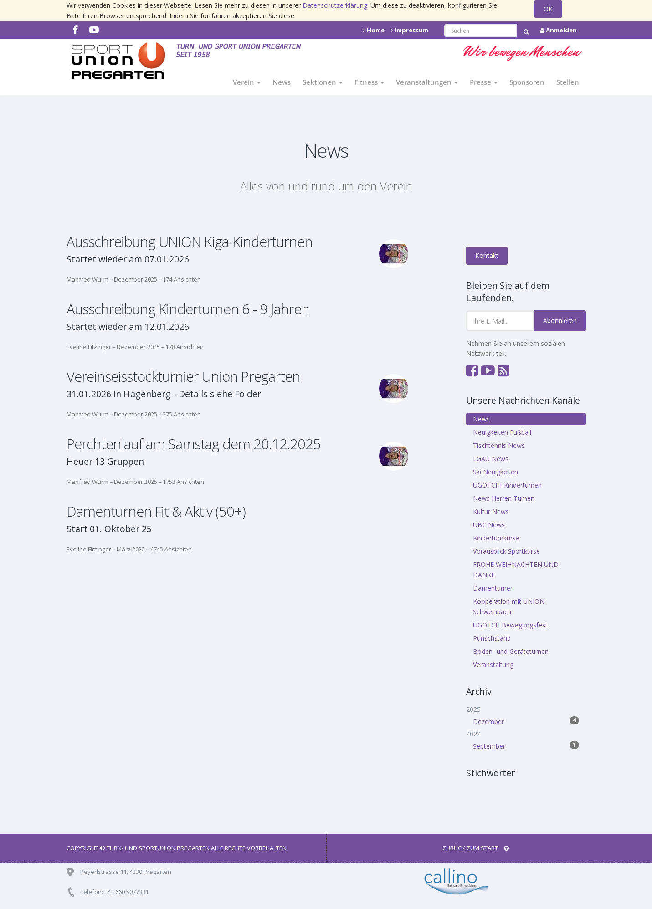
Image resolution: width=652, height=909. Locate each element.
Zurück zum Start (475, 848)
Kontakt (486, 255)
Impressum (409, 30)
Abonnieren (560, 320)
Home (374, 30)
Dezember (526, 721)
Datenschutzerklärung (335, 5)
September (526, 745)
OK (548, 9)
